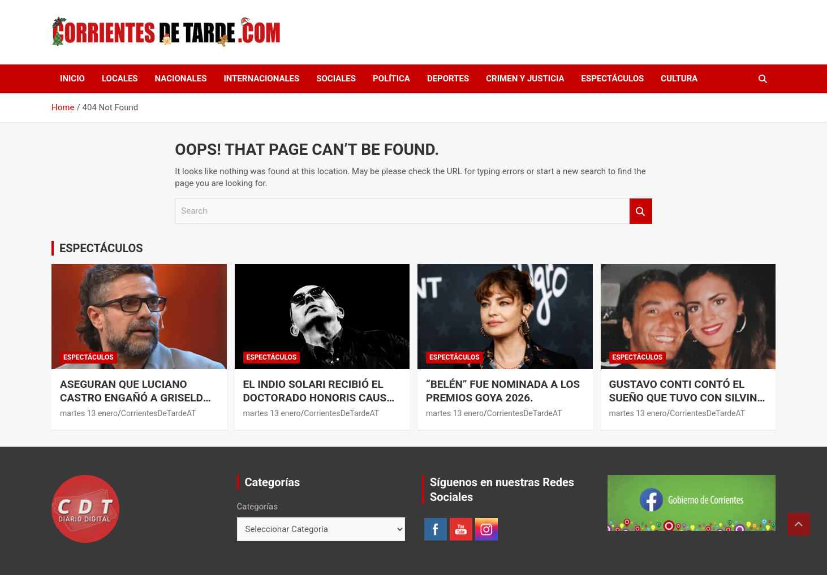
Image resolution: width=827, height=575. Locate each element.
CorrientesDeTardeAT (158, 413)
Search (641, 211)
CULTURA (679, 79)
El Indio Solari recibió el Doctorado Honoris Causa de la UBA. (318, 398)
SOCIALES (336, 79)
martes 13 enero (89, 413)
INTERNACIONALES (261, 79)
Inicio (72, 79)
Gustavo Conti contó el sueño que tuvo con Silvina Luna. (687, 398)
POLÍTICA (391, 79)
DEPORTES (448, 79)
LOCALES (120, 79)
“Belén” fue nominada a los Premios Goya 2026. (503, 391)
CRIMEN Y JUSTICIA (525, 79)
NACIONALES (181, 79)
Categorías (257, 506)
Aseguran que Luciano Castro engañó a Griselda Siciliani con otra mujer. (135, 398)
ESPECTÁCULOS (613, 79)
